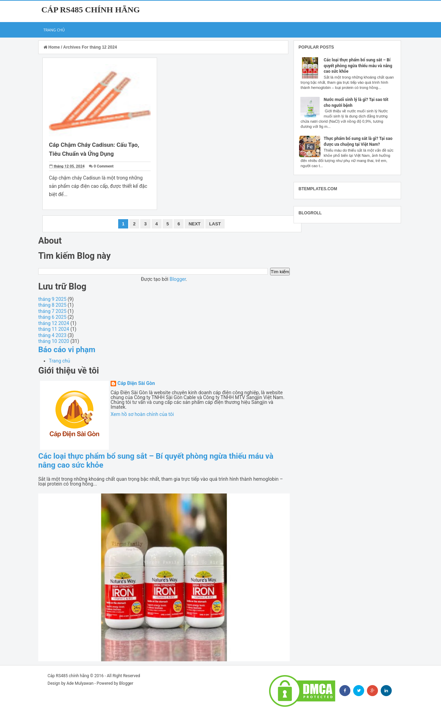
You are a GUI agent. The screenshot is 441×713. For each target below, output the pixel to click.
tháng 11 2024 (53, 329)
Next (194, 223)
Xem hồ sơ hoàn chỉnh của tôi (142, 414)
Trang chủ (54, 29)
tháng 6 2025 (52, 317)
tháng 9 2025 (52, 299)
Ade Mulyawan (79, 683)
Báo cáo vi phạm (66, 349)
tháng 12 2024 (53, 323)
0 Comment (103, 166)
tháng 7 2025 (52, 311)
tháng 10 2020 (53, 341)
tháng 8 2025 (52, 305)
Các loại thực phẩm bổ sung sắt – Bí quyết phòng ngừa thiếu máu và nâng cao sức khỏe (358, 66)
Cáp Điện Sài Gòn (136, 383)
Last (215, 223)
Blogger (178, 279)
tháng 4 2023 (52, 335)
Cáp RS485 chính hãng (90, 9)
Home (52, 47)
